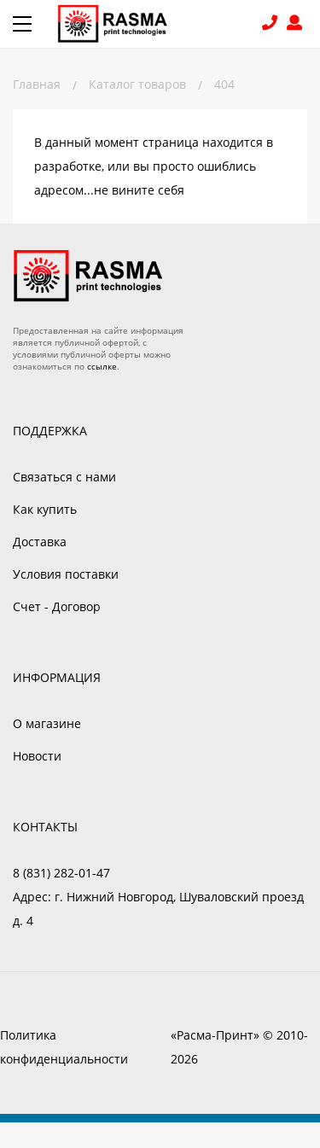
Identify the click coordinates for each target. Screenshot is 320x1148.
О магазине (47, 723)
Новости (37, 756)
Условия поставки (66, 574)
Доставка (40, 541)
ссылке (102, 366)
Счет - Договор (57, 606)
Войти (297, 24)
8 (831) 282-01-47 (271, 24)
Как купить (45, 509)
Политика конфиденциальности (64, 1047)
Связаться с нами (64, 477)
